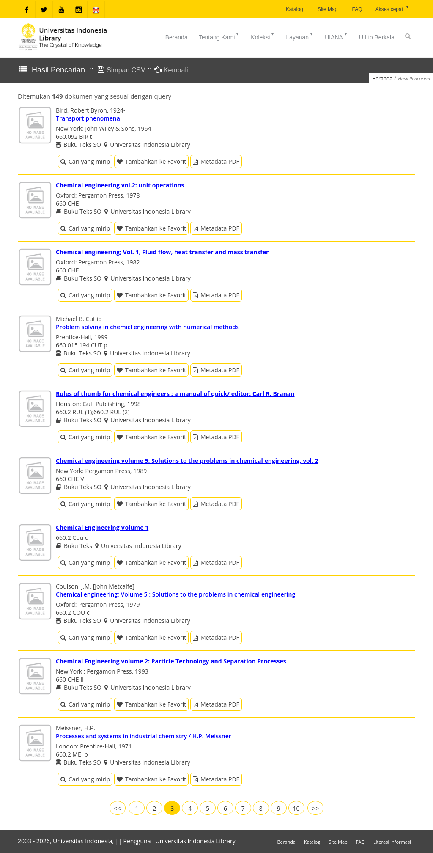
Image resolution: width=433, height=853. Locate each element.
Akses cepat (392, 8)
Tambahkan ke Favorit (151, 161)
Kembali (176, 70)
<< (117, 808)
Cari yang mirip (85, 161)
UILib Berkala (377, 37)
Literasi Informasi (392, 842)
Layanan (300, 36)
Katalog (294, 9)
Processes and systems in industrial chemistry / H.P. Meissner (143, 736)
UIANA (336, 36)
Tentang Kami (219, 36)
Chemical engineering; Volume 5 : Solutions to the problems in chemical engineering (175, 594)
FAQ (356, 9)
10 (296, 808)
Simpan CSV (126, 70)
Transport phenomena (88, 118)
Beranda (176, 37)
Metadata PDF (216, 161)
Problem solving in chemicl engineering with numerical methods (147, 327)
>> (315, 808)
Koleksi (263, 36)
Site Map (327, 9)
